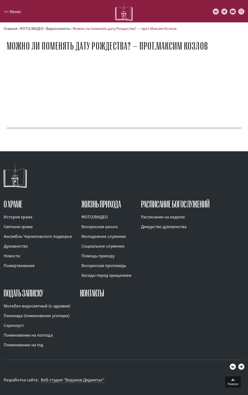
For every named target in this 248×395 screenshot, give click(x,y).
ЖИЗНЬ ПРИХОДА (101, 204)
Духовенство (16, 246)
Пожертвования (19, 265)
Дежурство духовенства (163, 226)
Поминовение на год (23, 345)
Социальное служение (102, 246)
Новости (12, 256)
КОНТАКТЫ (92, 293)
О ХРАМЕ (13, 204)
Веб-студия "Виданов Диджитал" (73, 380)
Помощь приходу (98, 256)
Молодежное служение (103, 236)
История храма (18, 217)
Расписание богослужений (175, 204)
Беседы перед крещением (106, 275)
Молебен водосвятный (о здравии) (37, 306)
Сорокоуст (14, 325)
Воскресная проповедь (103, 265)
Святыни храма (18, 226)
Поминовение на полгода (28, 335)
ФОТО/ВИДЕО (94, 217)
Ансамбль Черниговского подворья (38, 236)
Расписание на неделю (163, 217)
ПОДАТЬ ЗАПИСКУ (23, 293)
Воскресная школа (99, 226)
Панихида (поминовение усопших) (37, 315)
